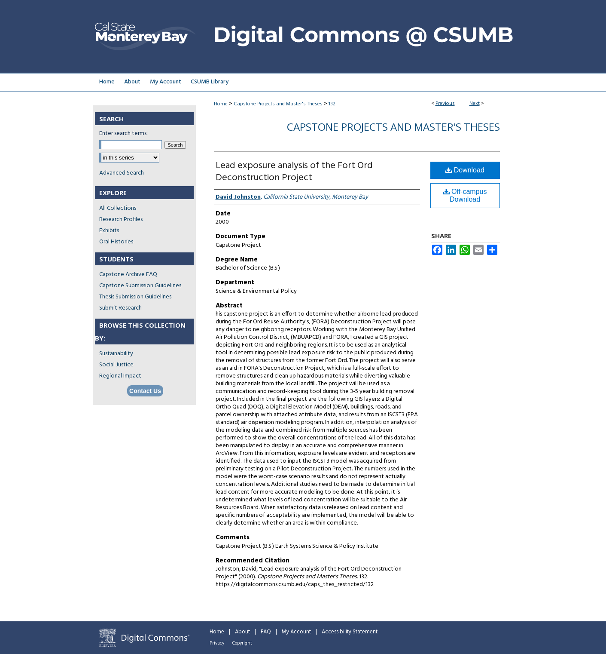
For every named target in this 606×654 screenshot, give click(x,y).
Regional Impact (120, 376)
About (242, 631)
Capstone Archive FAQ (128, 274)
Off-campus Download (465, 195)
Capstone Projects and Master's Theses (278, 104)
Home (221, 104)
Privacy (217, 643)
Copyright (242, 643)
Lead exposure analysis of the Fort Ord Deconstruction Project (294, 171)
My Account (296, 631)
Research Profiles (121, 219)
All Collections (117, 208)
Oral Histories (116, 242)
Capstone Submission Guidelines (140, 286)
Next (474, 103)
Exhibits (109, 231)
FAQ (266, 631)
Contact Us (145, 390)
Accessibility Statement (350, 631)
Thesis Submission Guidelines (135, 297)
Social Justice (116, 365)
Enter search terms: (123, 133)
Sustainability (116, 354)
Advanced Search (121, 173)
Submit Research (120, 308)
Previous (445, 103)
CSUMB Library (209, 82)
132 (332, 104)
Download (464, 170)
